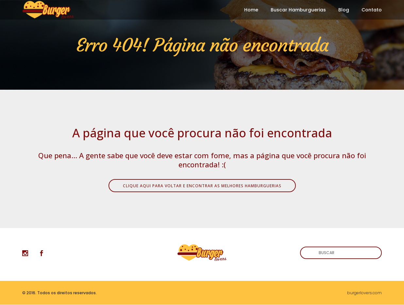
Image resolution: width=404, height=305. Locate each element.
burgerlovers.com (364, 293)
